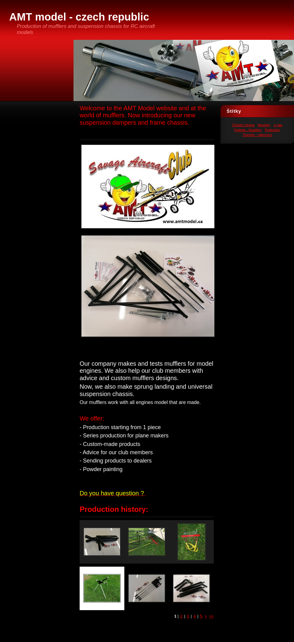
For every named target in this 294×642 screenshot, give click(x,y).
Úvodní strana (243, 125)
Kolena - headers (248, 130)
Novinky (264, 125)
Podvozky (272, 130)
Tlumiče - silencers (257, 135)
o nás (277, 125)
